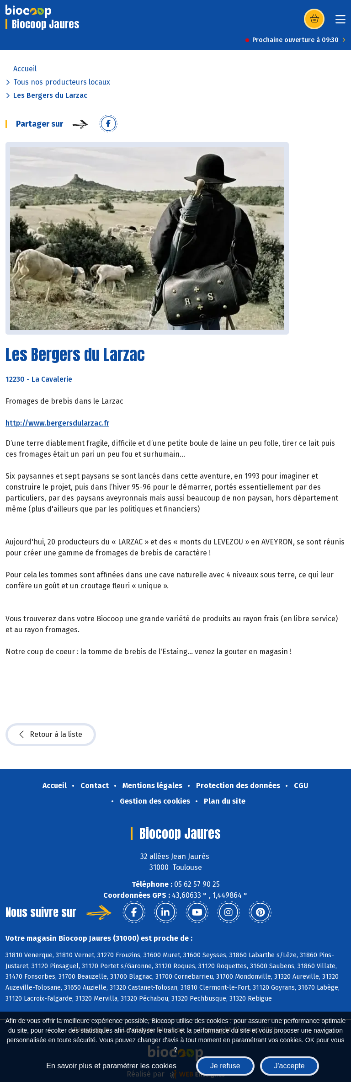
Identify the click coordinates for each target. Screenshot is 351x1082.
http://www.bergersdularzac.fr (57, 423)
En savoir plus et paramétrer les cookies (111, 1066)
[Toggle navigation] (340, 22)
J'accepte (289, 1066)
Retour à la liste (50, 734)
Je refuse (225, 1066)
